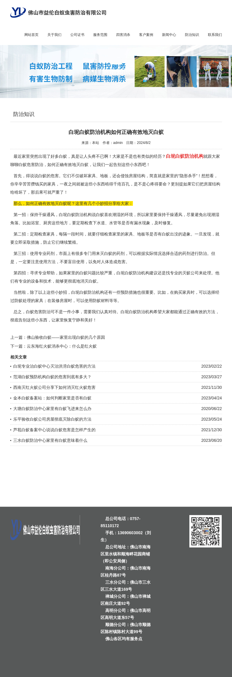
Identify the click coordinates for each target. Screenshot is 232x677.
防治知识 (192, 35)
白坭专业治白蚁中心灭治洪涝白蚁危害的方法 (54, 366)
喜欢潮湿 (112, 214)
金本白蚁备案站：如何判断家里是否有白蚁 (52, 398)
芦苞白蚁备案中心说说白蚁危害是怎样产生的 (54, 429)
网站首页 (31, 35)
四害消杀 (123, 35)
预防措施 (129, 292)
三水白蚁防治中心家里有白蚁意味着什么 (50, 440)
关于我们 (54, 35)
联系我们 (215, 35)
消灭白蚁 (88, 281)
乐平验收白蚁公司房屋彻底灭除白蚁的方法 (52, 419)
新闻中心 (169, 35)
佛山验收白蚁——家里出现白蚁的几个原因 (66, 337)
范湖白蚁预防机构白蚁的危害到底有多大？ (52, 376)
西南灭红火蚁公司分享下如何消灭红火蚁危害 (54, 387)
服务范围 (100, 35)
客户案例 (146, 35)
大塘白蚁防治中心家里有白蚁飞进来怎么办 (52, 408)
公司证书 (77, 35)
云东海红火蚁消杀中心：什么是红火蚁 (62, 346)
